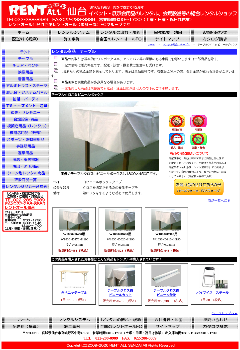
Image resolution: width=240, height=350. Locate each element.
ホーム (151, 44)
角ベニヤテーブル (74, 292)
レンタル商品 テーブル (176, 44)
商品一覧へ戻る (219, 201)
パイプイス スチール (212, 292)
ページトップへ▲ (225, 313)
